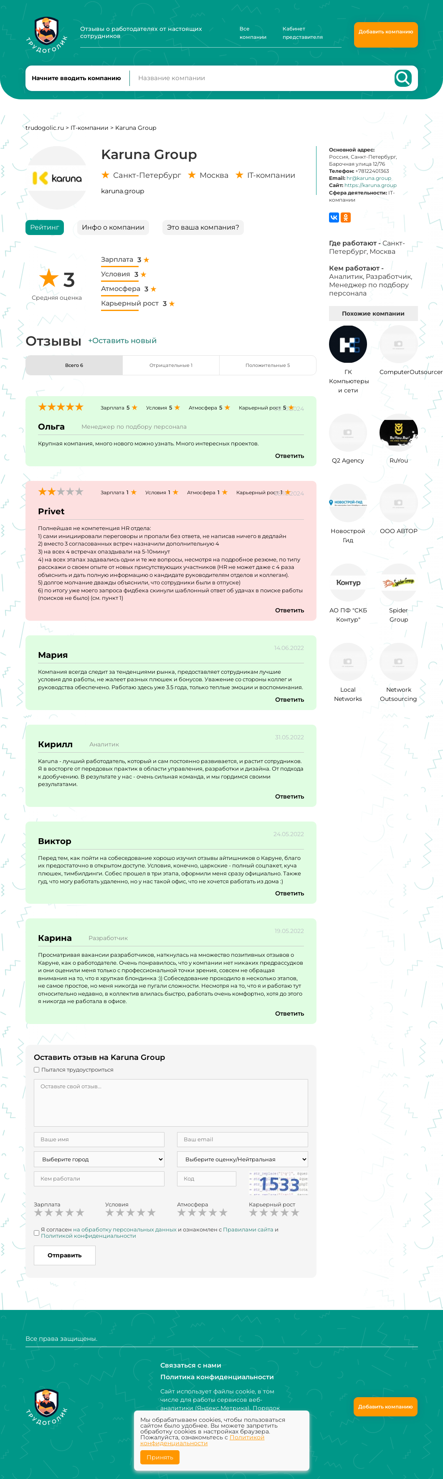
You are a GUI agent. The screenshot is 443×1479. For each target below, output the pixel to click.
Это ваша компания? (203, 234)
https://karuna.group (370, 193)
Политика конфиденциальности (211, 1377)
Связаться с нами (187, 1365)
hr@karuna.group (369, 185)
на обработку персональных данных (125, 1236)
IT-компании (90, 135)
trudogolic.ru (44, 135)
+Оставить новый (122, 347)
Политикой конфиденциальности (88, 1243)
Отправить (64, 1262)
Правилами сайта (248, 1236)
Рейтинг (44, 234)
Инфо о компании (113, 234)
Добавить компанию (386, 31)
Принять (160, 1457)
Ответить (287, 463)
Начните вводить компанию (76, 82)
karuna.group (122, 198)
